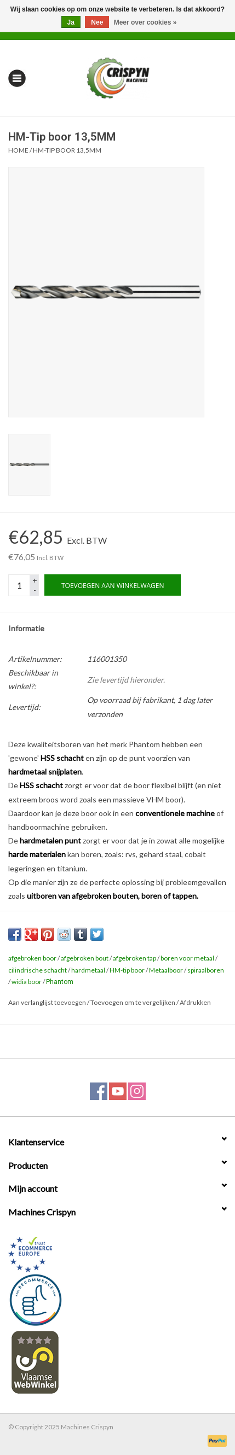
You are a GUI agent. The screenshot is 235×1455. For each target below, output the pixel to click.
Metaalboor (166, 970)
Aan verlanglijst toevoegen (47, 1002)
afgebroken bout (84, 958)
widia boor (27, 981)
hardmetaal (88, 970)
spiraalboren (205, 970)
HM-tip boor (127, 970)
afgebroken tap (134, 958)
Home (18, 150)
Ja (70, 22)
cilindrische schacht (37, 970)
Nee (97, 22)
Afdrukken (195, 1002)
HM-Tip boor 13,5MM (67, 150)
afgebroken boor (32, 958)
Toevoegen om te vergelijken (133, 1002)
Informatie (26, 628)
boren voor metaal (187, 958)
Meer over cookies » (145, 22)
